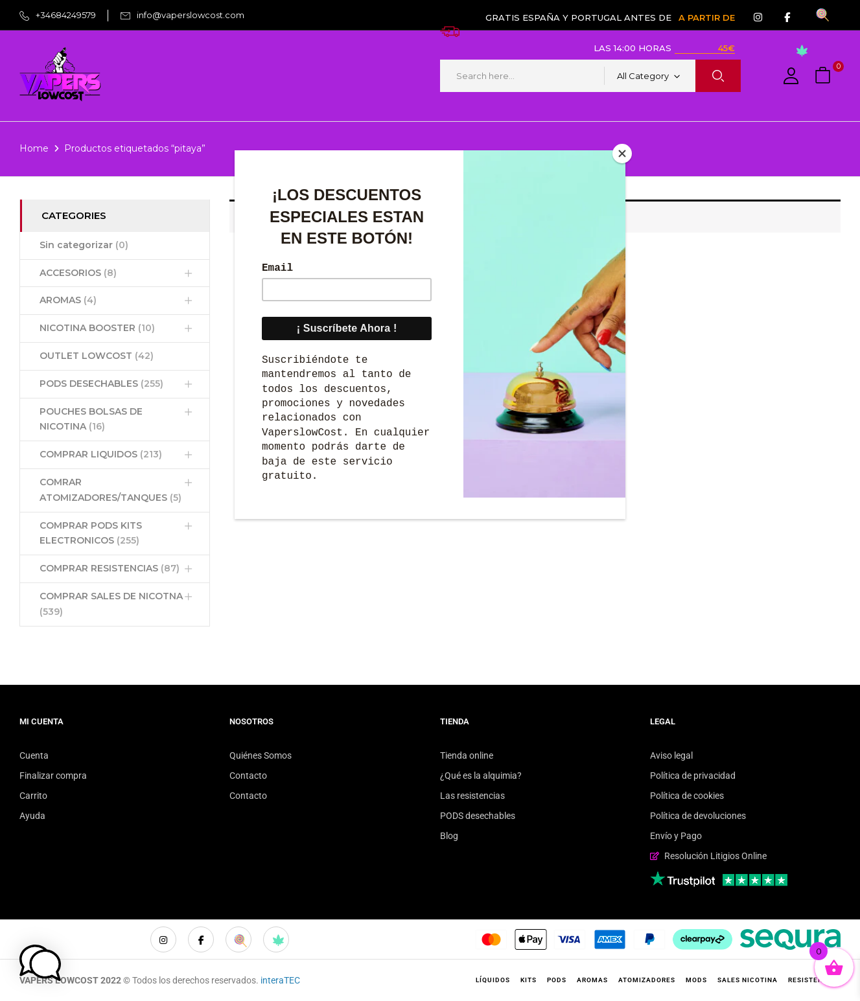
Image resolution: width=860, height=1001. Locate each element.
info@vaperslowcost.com (190, 15)
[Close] (622, 153)
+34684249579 (66, 15)
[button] (824, 76)
